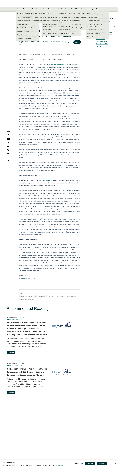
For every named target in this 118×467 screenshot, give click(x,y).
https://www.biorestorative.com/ (105, 26)
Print (97, 36)
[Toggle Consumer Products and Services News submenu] (30, 9)
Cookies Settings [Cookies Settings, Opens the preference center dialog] (79, 464)
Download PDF (100, 39)
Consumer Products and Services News (23, 9)
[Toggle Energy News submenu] (41, 9)
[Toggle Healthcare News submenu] (69, 9)
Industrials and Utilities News (77, 9)
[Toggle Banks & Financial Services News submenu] (56, 9)
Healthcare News (63, 9)
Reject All (90, 464)
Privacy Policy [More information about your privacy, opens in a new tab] (59, 466)
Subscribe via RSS (101, 41)
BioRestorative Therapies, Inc (14, 319)
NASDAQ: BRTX (42, 296)
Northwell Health (60, 296)
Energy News (36, 9)
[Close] (115, 464)
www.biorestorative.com (45, 180)
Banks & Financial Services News (49, 9)
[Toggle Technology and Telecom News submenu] (100, 9)
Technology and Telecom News (93, 9)
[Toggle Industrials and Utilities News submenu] (85, 9)
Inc (35, 296)
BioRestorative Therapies (26, 296)
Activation (51, 296)
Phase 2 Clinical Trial (71, 296)
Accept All (101, 464)
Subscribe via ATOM (102, 44)
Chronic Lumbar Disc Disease (27, 299)
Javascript (99, 46)
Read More (11, 352)
